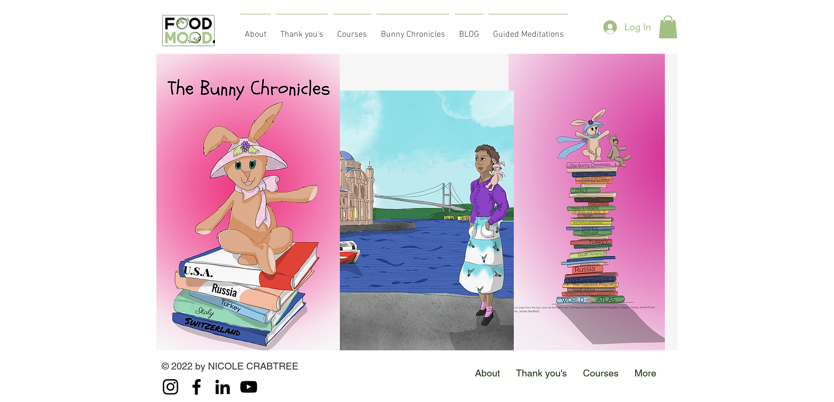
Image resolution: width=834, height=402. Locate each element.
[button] (668, 26)
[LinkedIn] (222, 386)
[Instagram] (170, 386)
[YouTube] (248, 386)
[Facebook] (196, 386)
